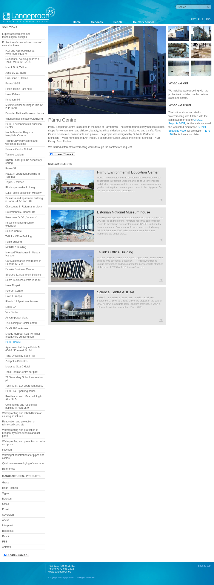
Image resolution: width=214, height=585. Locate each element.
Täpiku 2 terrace (14, 182)
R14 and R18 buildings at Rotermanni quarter (19, 52)
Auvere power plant (16, 317)
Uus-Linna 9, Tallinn (16, 78)
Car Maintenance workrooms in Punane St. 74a (23, 262)
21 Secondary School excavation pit (24, 379)
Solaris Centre (13, 231)
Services (97, 22)
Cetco (5, 504)
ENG (208, 19)
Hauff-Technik (10, 487)
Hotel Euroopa (13, 296)
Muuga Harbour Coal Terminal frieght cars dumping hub (22, 335)
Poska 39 (10, 168)
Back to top (204, 565)
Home (77, 22)
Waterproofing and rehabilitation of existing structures (22, 415)
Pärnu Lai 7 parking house (20, 391)
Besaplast (8, 530)
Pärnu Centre (13, 342)
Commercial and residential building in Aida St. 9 (21, 406)
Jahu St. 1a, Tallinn (16, 72)
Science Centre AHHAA (18, 149)
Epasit (5, 509)
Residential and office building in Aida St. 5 (23, 398)
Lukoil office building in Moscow (23, 192)
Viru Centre (11, 312)
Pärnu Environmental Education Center (23, 126)
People (118, 22)
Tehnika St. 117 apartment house (24, 385)
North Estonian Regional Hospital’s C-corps (19, 134)
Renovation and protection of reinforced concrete (18, 423)
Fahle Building (13, 241)
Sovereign (8, 514)
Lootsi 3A (10, 306)
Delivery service (143, 22)
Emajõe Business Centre (19, 269)
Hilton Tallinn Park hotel (18, 88)
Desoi (5, 536)
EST (193, 19)
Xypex (5, 493)
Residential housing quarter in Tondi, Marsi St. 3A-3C (22, 61)
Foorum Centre (14, 290)
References (8, 468)
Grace (5, 482)
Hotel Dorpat (12, 285)
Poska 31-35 (12, 83)
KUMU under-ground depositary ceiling (23, 161)
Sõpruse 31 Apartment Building (23, 274)
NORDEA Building (15, 247)
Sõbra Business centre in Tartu (22, 280)
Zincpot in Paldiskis (16, 361)
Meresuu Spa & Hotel (17, 366)
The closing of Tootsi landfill (21, 322)
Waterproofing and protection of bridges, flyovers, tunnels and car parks (21, 432)
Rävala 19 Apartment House (21, 301)
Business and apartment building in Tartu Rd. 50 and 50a (24, 200)
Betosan (7, 498)
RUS (200, 19)
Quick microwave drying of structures (23, 463)
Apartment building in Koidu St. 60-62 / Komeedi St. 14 (23, 349)
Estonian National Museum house (24, 113)
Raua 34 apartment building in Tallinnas (22, 175)
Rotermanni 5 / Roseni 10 (20, 211)
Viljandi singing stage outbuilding (24, 118)
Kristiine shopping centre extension (19, 224)
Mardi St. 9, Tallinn (16, 67)
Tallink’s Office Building (18, 236)
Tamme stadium (14, 154)
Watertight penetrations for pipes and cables (23, 457)
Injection (7, 449)
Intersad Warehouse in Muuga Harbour (22, 254)
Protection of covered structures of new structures (22, 44)
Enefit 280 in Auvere (16, 328)
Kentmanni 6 (12, 99)
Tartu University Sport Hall (20, 355)
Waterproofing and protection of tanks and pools (23, 443)
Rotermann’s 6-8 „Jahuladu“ (21, 217)
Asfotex (6, 546)
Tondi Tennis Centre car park (21, 371)
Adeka (5, 520)
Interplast (7, 525)
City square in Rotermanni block (23, 206)
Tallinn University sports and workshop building (21, 142)
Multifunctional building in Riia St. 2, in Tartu (24, 107)
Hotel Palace (12, 94)
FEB (4, 541)
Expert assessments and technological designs (16, 35)
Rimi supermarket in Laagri (20, 187)
